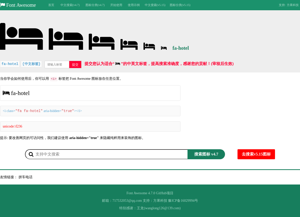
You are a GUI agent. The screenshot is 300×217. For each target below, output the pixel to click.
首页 (51, 5)
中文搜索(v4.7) (70, 5)
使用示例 (134, 5)
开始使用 (116, 5)
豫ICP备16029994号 (183, 200)
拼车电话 (25, 177)
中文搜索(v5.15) (155, 5)
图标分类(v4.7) (95, 5)
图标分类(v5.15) (180, 5)
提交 (75, 64)
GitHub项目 (165, 193)
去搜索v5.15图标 (256, 154)
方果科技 (293, 5)
